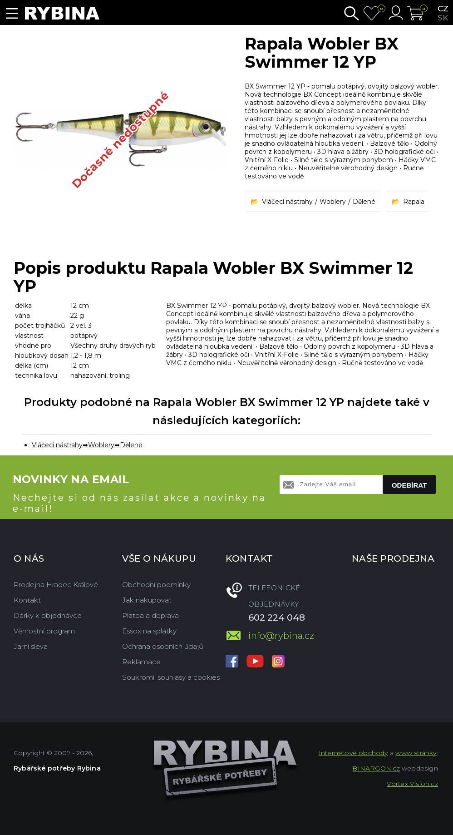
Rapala (413, 202)
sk (443, 17)
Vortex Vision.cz (412, 784)
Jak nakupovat (147, 600)
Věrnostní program (44, 631)
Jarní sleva (31, 646)
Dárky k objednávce (48, 615)
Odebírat (409, 485)
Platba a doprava (150, 615)
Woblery (333, 202)
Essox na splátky (149, 631)
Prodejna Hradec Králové (56, 584)
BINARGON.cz (375, 768)
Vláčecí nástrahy (287, 202)
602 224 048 (276, 618)
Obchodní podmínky (156, 584)
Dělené (364, 202)
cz (443, 8)
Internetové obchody (353, 753)
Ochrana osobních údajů (162, 646)
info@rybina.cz (281, 635)
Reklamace (141, 661)
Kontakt (27, 600)
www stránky (415, 753)
